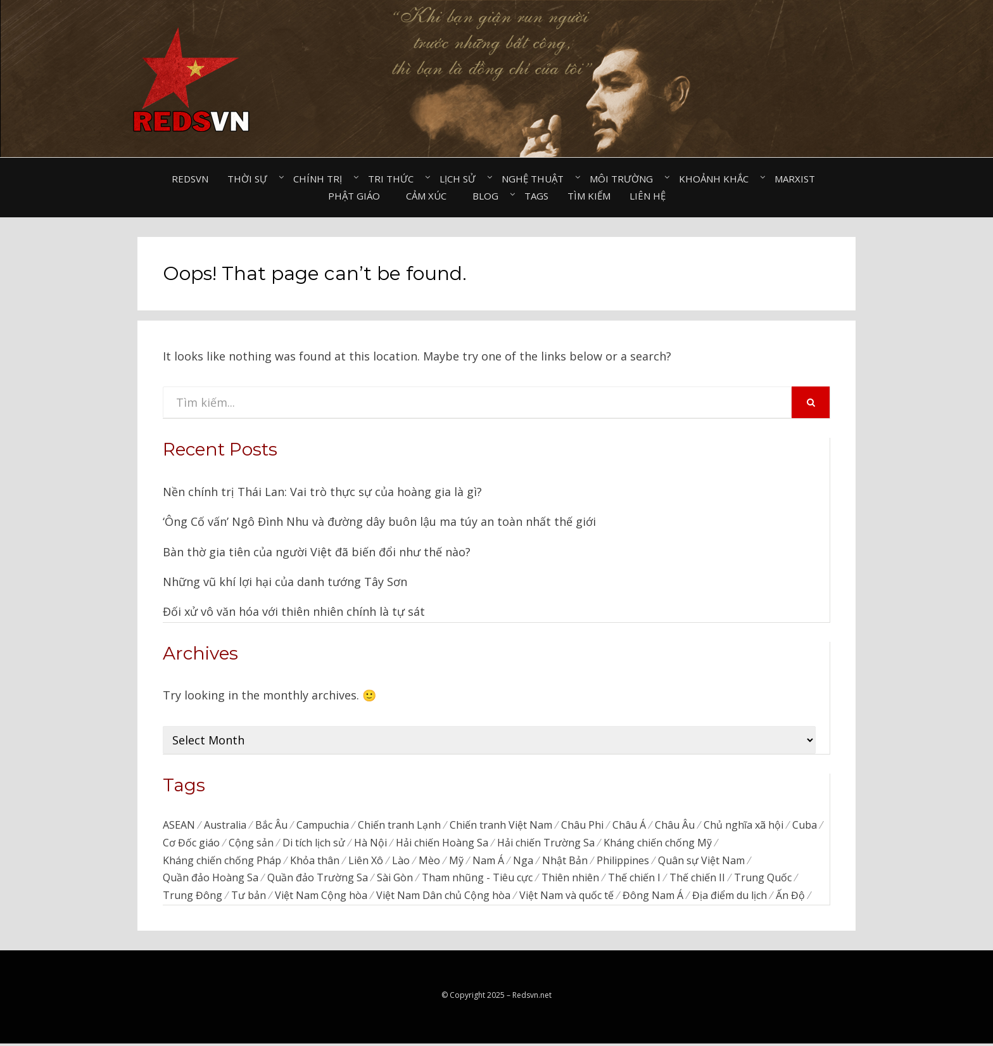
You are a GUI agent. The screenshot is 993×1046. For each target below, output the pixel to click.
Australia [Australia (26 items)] (225, 825)
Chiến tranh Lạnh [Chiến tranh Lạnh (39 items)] (399, 825)
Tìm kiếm (588, 195)
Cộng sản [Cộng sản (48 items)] (251, 844)
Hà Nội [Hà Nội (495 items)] (370, 844)
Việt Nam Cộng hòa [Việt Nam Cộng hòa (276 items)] (321, 898)
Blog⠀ (488, 195)
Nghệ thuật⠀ (536, 178)
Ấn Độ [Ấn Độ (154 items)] (790, 898)
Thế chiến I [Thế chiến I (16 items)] (634, 880)
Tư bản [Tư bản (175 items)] (248, 898)
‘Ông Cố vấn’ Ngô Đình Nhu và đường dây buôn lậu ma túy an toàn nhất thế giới (379, 521)
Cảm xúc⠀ (429, 195)
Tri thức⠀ (394, 178)
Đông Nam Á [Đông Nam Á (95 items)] (653, 898)
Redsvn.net (532, 998)
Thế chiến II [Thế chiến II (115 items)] (697, 880)
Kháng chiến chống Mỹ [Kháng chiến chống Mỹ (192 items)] (658, 844)
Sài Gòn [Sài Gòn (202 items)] (395, 880)
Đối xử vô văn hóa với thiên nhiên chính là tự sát (294, 611)
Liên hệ (647, 195)
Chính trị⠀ (321, 178)
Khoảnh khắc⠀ (717, 178)
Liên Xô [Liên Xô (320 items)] (365, 862)
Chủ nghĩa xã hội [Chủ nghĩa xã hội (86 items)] (743, 825)
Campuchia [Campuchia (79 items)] (322, 825)
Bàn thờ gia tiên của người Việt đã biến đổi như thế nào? (317, 551)
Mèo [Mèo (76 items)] (429, 862)
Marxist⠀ (798, 178)
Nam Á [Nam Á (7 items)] (488, 862)
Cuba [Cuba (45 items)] (804, 825)
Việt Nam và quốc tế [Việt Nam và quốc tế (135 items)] (566, 898)
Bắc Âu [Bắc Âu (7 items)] (271, 825)
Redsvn (190, 178)
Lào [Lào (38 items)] (401, 862)
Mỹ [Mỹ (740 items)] (456, 862)
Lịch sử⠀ (461, 178)
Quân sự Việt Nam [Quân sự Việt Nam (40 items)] (701, 862)
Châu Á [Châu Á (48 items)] (629, 825)
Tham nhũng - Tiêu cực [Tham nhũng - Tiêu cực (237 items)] (477, 880)
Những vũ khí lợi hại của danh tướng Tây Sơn (285, 581)
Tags (536, 195)
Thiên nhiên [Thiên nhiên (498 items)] (570, 880)
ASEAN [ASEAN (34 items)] (179, 825)
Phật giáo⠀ (357, 195)
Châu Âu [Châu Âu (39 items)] (675, 825)
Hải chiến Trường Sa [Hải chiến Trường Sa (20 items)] (546, 844)
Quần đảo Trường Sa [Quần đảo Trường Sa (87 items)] (317, 880)
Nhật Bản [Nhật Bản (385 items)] (565, 862)
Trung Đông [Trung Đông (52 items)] (192, 898)
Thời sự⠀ (250, 178)
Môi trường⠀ (625, 178)
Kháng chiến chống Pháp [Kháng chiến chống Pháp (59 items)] (222, 862)
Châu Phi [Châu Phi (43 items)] (582, 825)
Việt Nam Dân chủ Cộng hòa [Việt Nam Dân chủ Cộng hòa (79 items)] (443, 898)
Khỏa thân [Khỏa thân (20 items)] (314, 862)
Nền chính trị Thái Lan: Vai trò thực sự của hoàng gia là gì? (322, 491)
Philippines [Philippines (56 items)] (623, 862)
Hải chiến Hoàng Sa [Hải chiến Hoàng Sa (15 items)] (442, 844)
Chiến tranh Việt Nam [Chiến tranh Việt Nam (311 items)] (501, 825)
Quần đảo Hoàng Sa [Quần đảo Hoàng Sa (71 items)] (210, 880)
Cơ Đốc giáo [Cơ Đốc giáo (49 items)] (191, 844)
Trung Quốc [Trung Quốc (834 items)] (763, 880)
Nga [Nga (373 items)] (523, 862)
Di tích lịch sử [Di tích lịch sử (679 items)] (313, 844)
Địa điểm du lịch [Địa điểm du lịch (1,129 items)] (729, 898)
